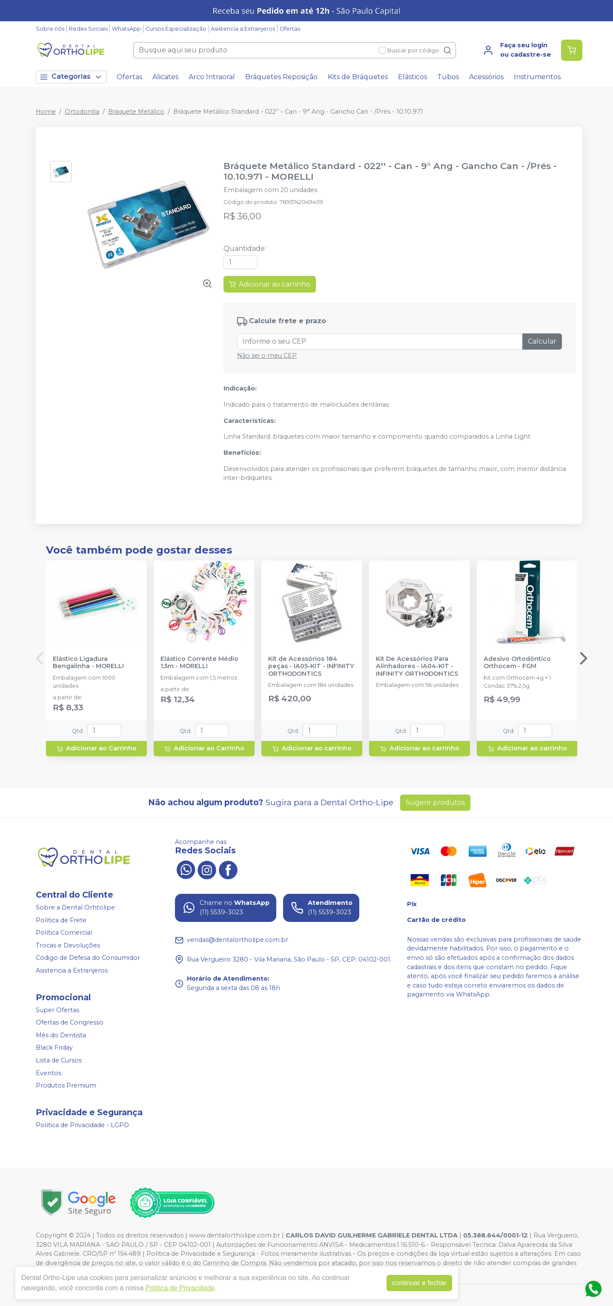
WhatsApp (126, 29)
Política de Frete (61, 920)
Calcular (542, 341)
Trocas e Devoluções (68, 945)
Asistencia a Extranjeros (243, 29)
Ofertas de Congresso (69, 1022)
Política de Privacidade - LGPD (82, 1125)
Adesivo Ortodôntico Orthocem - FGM (517, 662)
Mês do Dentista (61, 1035)
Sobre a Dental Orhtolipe (75, 907)
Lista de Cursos (59, 1060)
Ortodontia (82, 111)
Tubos (448, 77)
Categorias (71, 76)
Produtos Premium (66, 1085)
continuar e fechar (419, 1282)
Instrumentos (537, 77)
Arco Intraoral (212, 77)
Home (46, 111)
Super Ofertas (57, 1010)
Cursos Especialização (176, 29)
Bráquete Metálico (136, 111)
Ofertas (290, 29)
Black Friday (54, 1048)
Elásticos (412, 77)
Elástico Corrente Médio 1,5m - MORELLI (199, 662)
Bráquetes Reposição (281, 77)
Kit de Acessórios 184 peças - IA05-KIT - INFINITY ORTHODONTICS (311, 666)
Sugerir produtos (435, 802)
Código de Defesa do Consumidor (88, 958)
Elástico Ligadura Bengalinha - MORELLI (88, 662)
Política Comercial (64, 932)
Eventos (48, 1073)
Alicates (165, 77)
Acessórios (486, 77)
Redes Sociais (88, 29)
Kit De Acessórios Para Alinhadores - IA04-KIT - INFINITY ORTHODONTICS (417, 666)
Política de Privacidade (180, 1288)
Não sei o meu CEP (267, 355)
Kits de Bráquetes (358, 77)
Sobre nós (50, 29)
